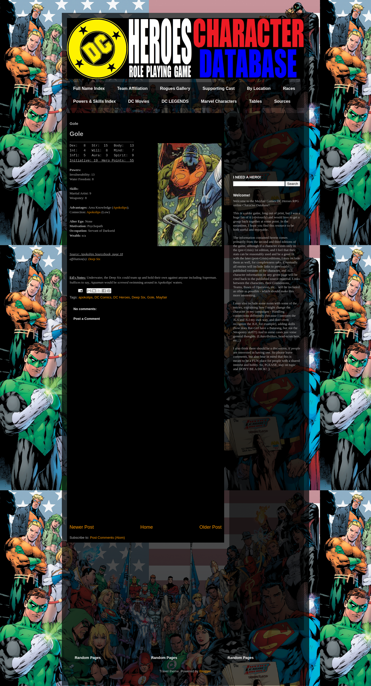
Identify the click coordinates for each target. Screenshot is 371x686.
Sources (282, 101)
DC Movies (138, 101)
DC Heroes (121, 297)
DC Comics (103, 297)
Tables (255, 101)
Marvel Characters (219, 101)
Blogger (205, 671)
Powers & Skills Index (94, 101)
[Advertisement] (146, 481)
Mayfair (161, 297)
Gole (150, 297)
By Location (259, 88)
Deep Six (94, 259)
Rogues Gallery (175, 88)
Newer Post (82, 527)
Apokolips (120, 207)
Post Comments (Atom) (107, 537)
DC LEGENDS (175, 101)
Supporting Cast (218, 88)
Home (146, 527)
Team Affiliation (132, 88)
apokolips (86, 297)
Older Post (210, 527)
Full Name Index (89, 88)
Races (289, 88)
